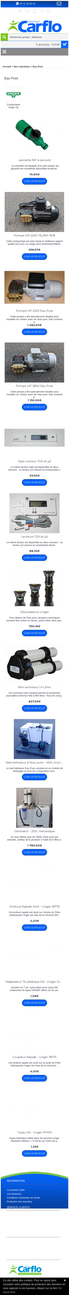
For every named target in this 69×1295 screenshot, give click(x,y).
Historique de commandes (21, 1246)
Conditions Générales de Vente (23, 1197)
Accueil (7, 66)
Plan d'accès (13, 1216)
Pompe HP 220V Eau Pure (34, 311)
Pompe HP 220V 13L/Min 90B (34, 235)
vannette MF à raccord (34, 160)
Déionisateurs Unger (34, 612)
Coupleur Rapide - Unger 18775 (35, 1057)
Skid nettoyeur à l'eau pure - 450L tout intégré (35, 762)
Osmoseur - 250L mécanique (34, 831)
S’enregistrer (13, 1250)
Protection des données (19, 1201)
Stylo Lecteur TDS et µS (34, 461)
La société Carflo (16, 1190)
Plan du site (13, 1220)
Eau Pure (38, 66)
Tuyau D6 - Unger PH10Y (34, 1132)
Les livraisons (14, 1193)
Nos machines (22, 66)
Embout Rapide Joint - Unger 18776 (35, 906)
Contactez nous (15, 1228)
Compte (11, 1242)
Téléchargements (16, 1224)
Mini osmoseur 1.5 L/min (34, 687)
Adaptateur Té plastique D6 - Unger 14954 (35, 981)
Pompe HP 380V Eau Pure (34, 386)
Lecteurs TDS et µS (34, 536)
